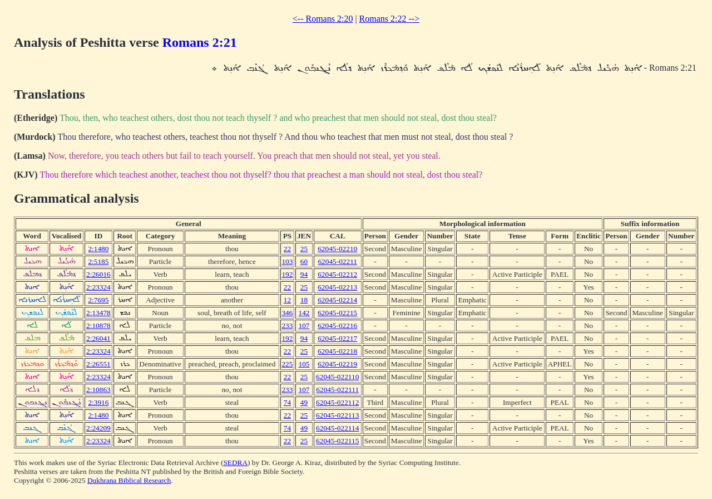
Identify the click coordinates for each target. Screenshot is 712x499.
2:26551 (98, 364)
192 (287, 274)
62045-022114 (337, 428)
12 (287, 300)
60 (304, 261)
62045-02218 (337, 351)
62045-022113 (337, 415)
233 (287, 325)
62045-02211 (337, 261)
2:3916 (98, 402)
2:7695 (98, 300)
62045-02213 (337, 287)
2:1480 (98, 248)
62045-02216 (337, 325)
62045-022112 (337, 402)
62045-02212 (337, 274)
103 (287, 261)
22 (287, 248)
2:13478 (98, 313)
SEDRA (235, 462)
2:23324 (98, 287)
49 (304, 402)
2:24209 (98, 428)
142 (303, 313)
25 (304, 248)
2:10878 (98, 325)
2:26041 (98, 338)
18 (304, 300)
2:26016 (98, 274)
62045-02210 (337, 248)
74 (287, 402)
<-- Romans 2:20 (323, 18)
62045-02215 (337, 313)
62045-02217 (337, 338)
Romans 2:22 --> (389, 18)
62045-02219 (337, 364)
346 (287, 313)
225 (287, 364)
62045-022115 (337, 441)
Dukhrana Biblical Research (129, 480)
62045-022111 (337, 389)
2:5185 (98, 261)
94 (304, 274)
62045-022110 (337, 377)
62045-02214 (337, 300)
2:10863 (98, 389)
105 (303, 364)
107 (303, 325)
